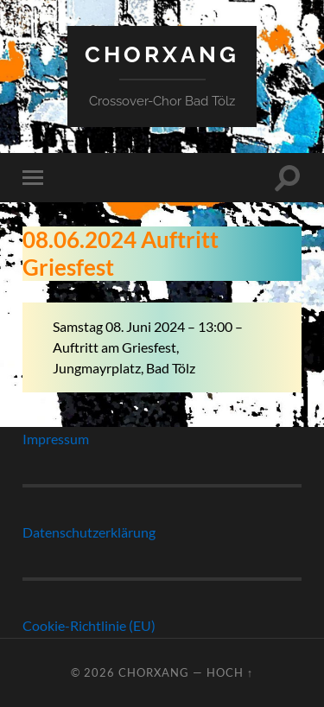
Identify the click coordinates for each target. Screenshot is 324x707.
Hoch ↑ (229, 672)
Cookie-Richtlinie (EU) (89, 625)
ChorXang (162, 54)
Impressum (55, 438)
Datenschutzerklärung (89, 532)
